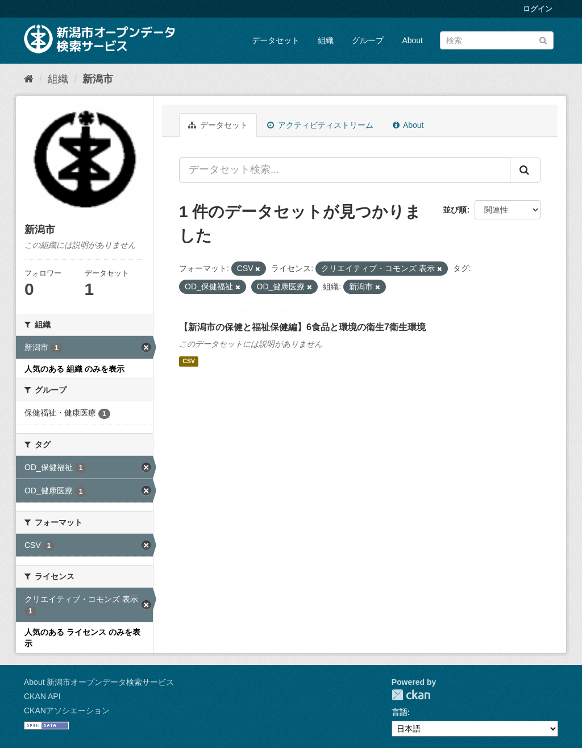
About (412, 40)
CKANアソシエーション (67, 710)
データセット (276, 40)
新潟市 (97, 79)
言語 (400, 712)
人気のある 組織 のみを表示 (74, 368)
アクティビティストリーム (320, 125)
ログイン (537, 9)
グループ (368, 40)
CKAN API (42, 696)
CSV (188, 361)
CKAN (411, 695)
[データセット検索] (497, 40)
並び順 (455, 209)
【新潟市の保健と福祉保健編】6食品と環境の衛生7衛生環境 (302, 327)
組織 (326, 40)
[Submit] (543, 39)
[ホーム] (29, 79)
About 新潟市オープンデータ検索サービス (99, 682)
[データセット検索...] (344, 170)
